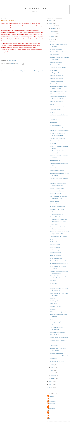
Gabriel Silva (51, 403)
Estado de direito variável (57, 170)
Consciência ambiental (56, 81)
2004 (50, 387)
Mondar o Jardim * (55, 252)
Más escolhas (54, 168)
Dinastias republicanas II (57, 94)
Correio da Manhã (12, 60)
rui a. (49, 418)
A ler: (51, 181)
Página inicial (24, 71)
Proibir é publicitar (55, 301)
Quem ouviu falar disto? (56, 107)
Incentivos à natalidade (56, 353)
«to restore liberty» (55, 109)
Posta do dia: (53, 70)
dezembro (53, 26)
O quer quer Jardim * (56, 125)
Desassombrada (54, 54)
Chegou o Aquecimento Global (58, 91)
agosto (53, 36)
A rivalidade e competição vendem (59, 356)
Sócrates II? (53, 283)
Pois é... (52, 112)
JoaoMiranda (51, 408)
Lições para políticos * (56, 73)
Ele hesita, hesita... (55, 335)
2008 (50, 20)
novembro (54, 28)
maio (52, 367)
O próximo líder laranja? (57, 361)
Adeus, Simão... (54, 201)
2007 (50, 23)
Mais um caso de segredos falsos (59, 312)
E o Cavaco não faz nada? (57, 191)
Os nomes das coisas (55, 204)
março (53, 373)
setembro (53, 34)
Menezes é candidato (56, 286)
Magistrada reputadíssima (57, 188)
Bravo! (52, 104)
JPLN (49, 406)
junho (52, 364)
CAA (49, 399)
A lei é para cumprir (55, 322)
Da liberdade (53, 242)
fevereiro (53, 375)
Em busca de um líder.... (56, 84)
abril (52, 370)
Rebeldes (52, 41)
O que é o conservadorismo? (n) (59, 263)
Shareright (53, 143)
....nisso (52, 298)
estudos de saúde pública (57, 128)
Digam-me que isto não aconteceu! (59, 130)
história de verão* (55, 65)
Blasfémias (35, 8)
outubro (53, 31)
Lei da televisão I (55, 247)
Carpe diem (53, 122)
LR (48, 411)
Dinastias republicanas (56, 101)
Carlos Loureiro (52, 401)
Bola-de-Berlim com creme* (58, 261)
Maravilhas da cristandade (57, 332)
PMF (49, 413)
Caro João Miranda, (55, 255)
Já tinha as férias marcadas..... (58, 340)
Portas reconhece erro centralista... (59, 343)
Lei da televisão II (55, 244)
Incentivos (53, 309)
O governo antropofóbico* (57, 206)
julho (52, 39)
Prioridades (53, 303)
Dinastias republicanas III (57, 78)
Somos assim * (54, 141)
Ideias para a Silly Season (57, 209)
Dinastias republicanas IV (57, 75)
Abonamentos (54, 345)
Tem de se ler (54, 224)
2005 (50, 384)
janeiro (53, 378)
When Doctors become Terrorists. (59, 337)
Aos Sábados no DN (55, 119)
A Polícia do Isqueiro (56, 49)
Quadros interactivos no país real (59, 217)
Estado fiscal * (54, 358)
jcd (48, 415)
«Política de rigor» (55, 250)
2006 (50, 381)
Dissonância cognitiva (56, 62)
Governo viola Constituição (57, 138)
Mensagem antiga (39, 71)
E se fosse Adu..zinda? (56, 52)
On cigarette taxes (55, 160)
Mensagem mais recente (7, 71)
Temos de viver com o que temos (59, 236)
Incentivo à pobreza (55, 306)
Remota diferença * (55, 193)
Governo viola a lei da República (59, 178)
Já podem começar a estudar (58, 67)
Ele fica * (53, 280)
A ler (51, 319)
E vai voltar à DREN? (56, 258)
